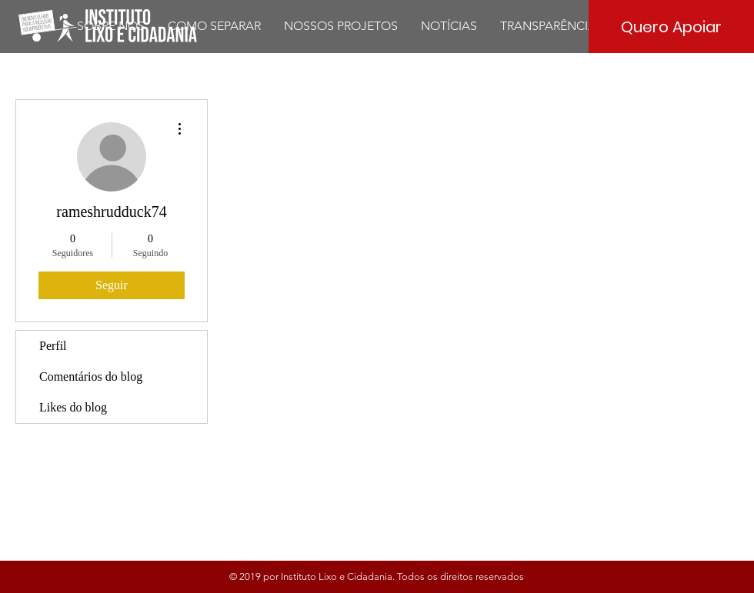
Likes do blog (73, 407)
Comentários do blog (90, 376)
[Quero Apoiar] (671, 26)
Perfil (53, 345)
